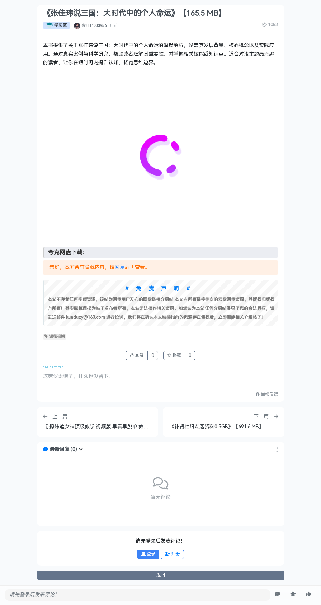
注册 (172, 554)
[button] (81, 449)
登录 (148, 554)
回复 (120, 267)
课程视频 (54, 336)
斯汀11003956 (94, 25)
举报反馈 (267, 394)
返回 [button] (160, 574)
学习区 (56, 25)
